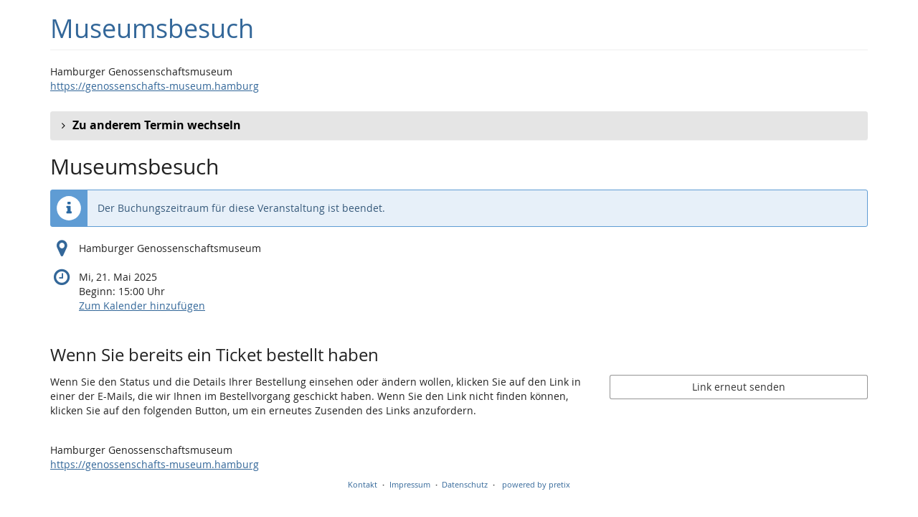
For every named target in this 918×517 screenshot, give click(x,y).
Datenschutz (465, 484)
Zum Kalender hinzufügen (142, 305)
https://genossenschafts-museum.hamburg (154, 86)
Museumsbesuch (152, 28)
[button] (459, 125)
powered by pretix (536, 484)
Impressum (409, 484)
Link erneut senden (738, 386)
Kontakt (362, 484)
